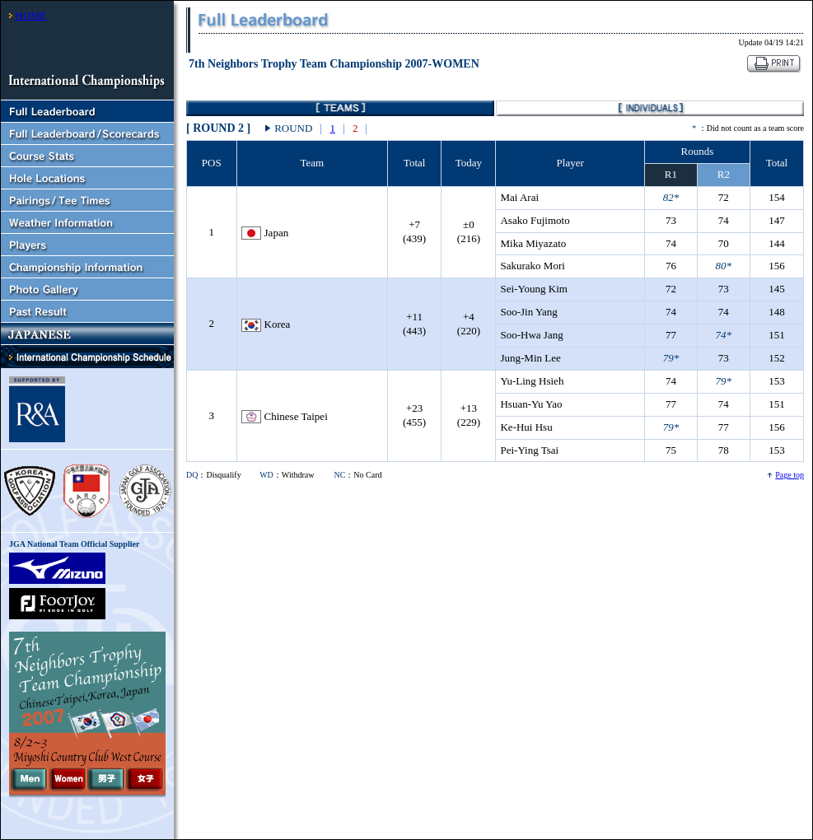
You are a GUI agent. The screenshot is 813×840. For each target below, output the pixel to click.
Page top (789, 474)
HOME (30, 15)
